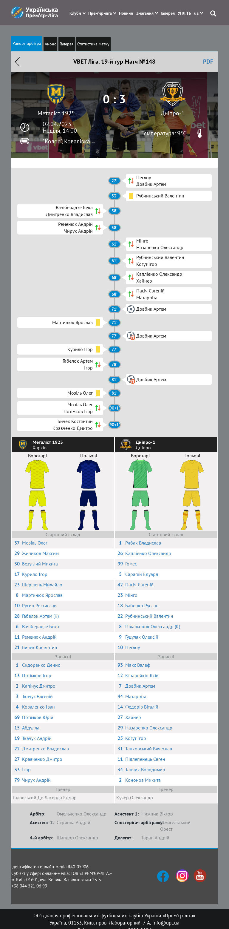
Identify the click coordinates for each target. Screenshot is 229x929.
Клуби (75, 13)
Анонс (50, 44)
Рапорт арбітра (27, 43)
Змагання (145, 13)
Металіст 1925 (56, 113)
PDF (208, 61)
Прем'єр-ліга (100, 13)
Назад (17, 61)
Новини (126, 13)
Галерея (168, 13)
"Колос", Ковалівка (66, 141)
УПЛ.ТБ (184, 13)
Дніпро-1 (173, 113)
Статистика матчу (93, 44)
